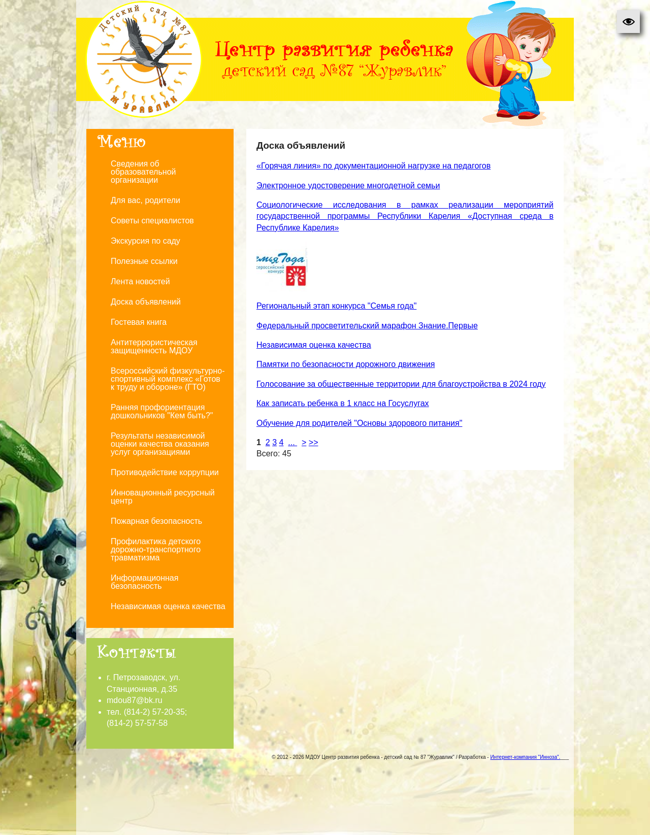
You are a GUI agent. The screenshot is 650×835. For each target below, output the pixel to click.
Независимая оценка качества (168, 606)
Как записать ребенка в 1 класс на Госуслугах (342, 403)
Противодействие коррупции (165, 472)
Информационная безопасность (144, 582)
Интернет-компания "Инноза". (525, 757)
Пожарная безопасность (156, 521)
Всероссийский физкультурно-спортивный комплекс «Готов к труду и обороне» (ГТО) (168, 378)
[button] (628, 21)
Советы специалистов (152, 220)
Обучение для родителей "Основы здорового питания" (359, 423)
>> (313, 442)
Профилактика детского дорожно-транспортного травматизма (156, 549)
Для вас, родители (145, 200)
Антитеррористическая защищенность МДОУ (154, 346)
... (292, 442)
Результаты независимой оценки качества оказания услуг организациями (160, 443)
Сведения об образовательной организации (143, 171)
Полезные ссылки (144, 261)
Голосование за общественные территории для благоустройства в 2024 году (401, 384)
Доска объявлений (146, 301)
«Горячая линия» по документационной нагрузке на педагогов (373, 165)
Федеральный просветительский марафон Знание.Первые (367, 325)
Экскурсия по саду (145, 241)
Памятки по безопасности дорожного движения (345, 364)
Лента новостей (140, 281)
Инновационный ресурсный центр (163, 496)
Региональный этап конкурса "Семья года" (336, 306)
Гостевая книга (139, 322)
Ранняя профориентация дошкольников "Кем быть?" (162, 411)
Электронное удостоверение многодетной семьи (348, 185)
